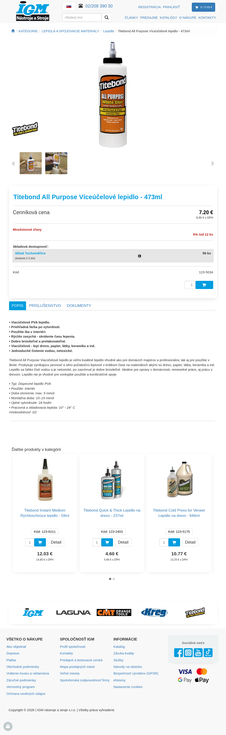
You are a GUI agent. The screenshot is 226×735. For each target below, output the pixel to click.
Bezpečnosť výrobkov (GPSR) (135, 672)
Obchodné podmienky (22, 665)
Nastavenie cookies (127, 685)
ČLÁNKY (131, 17)
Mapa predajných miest (77, 665)
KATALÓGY (168, 17)
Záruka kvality (123, 652)
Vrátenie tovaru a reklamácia (27, 672)
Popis (17, 304)
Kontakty (66, 652)
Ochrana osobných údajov (25, 692)
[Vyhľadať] (107, 17)
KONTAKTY (207, 17)
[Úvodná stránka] (13, 31)
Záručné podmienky (21, 678)
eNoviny (119, 678)
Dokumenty (79, 304)
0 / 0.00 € (203, 7)
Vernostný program (20, 685)
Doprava (12, 652)
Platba (11, 659)
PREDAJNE (149, 17)
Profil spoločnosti (72, 645)
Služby (118, 659)
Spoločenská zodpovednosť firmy (84, 678)
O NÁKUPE (187, 17)
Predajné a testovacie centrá (81, 659)
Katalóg (119, 645)
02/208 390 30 (99, 6)
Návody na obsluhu (127, 665)
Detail (56, 541)
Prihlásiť (171, 7)
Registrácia (149, 7)
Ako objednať (16, 645)
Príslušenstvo (45, 304)
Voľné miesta (69, 672)
